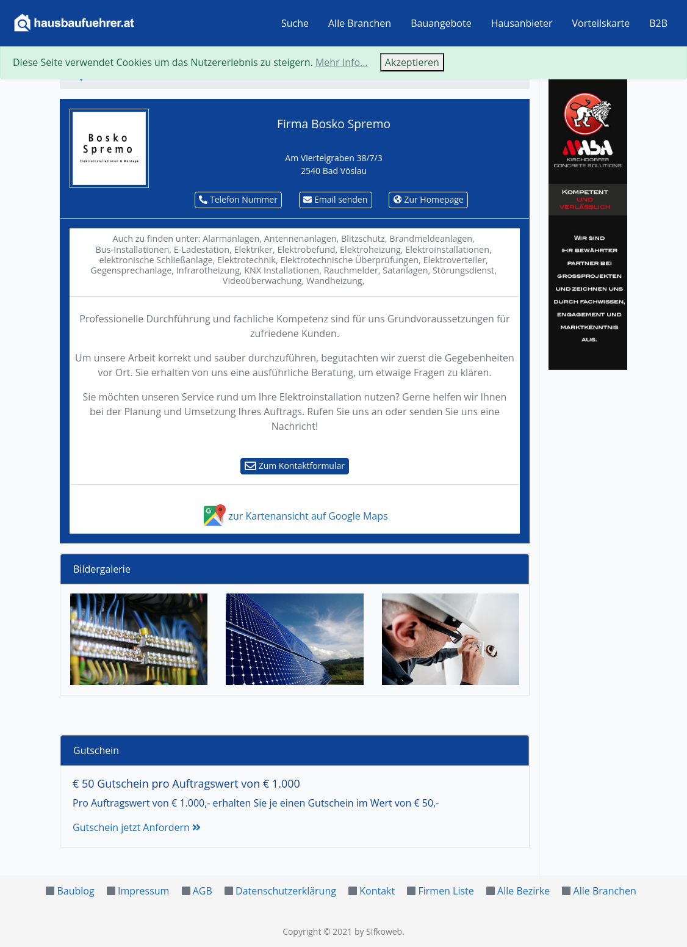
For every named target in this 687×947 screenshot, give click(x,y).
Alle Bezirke (523, 891)
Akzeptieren (412, 62)
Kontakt (377, 891)
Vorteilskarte (601, 23)
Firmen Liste (445, 891)
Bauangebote (441, 23)
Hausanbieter (522, 23)
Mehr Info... (341, 62)
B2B (658, 23)
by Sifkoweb (378, 931)
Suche (295, 23)
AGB (202, 891)
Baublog (75, 891)
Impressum (143, 891)
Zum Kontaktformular (295, 465)
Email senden (335, 199)
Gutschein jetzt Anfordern (137, 827)
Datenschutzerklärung (286, 891)
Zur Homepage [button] (429, 199)
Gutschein (96, 750)
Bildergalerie (102, 569)
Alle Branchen (359, 23)
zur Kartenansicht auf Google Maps (294, 516)
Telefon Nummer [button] (238, 199)
